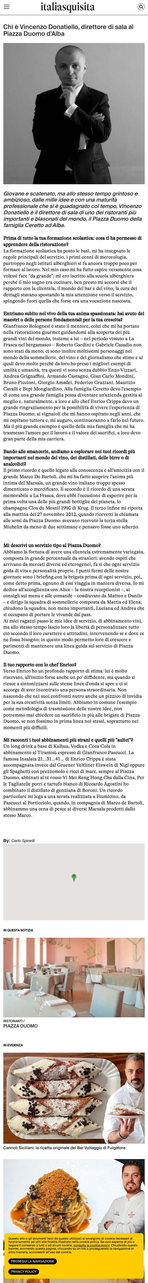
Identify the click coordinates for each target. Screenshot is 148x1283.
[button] (74, 877)
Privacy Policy (23, 1271)
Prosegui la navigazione (32, 1261)
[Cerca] (141, 6)
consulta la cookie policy (91, 1245)
